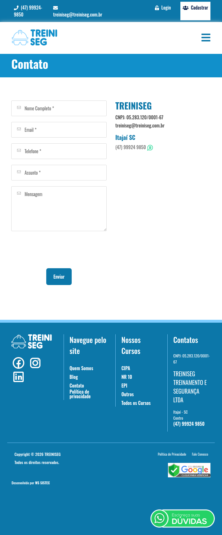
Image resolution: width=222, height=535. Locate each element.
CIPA (125, 368)
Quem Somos (81, 368)
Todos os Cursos (136, 403)
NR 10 (126, 377)
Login (163, 7)
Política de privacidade (80, 394)
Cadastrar (195, 7)
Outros (127, 394)
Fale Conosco (200, 454)
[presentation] (59, 249)
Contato (77, 385)
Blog (74, 377)
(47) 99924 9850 (134, 147)
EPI (124, 385)
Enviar (59, 276)
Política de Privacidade (172, 454)
